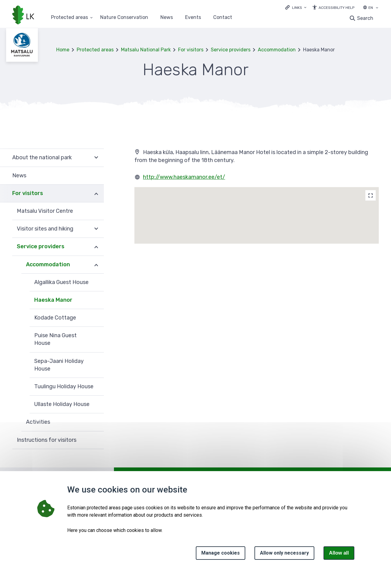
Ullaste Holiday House (62, 404)
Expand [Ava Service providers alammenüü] (96, 247)
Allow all (339, 552)
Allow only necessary (284, 553)
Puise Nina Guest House (55, 339)
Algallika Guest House (61, 282)
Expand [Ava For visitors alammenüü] (96, 193)
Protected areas (95, 50)
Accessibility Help (336, 8)
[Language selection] (377, 8)
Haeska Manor (53, 300)
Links (297, 8)
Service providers (230, 50)
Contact (222, 17)
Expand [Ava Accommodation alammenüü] (96, 265)
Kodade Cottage (55, 317)
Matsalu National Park (146, 50)
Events (193, 17)
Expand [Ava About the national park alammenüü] (96, 158)
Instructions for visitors (46, 440)
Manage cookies (220, 553)
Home (62, 50)
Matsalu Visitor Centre (45, 211)
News (166, 17)
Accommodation (277, 50)
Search (365, 18)
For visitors (190, 50)
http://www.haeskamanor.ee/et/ (184, 177)
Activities (38, 422)
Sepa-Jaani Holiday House (59, 365)
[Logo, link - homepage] (23, 16)
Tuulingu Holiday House (63, 386)
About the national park (42, 157)
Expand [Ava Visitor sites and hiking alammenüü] (96, 229)
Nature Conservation (124, 17)
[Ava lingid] (295, 7)
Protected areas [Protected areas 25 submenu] (69, 17)
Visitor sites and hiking (45, 228)
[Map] (370, 195)
